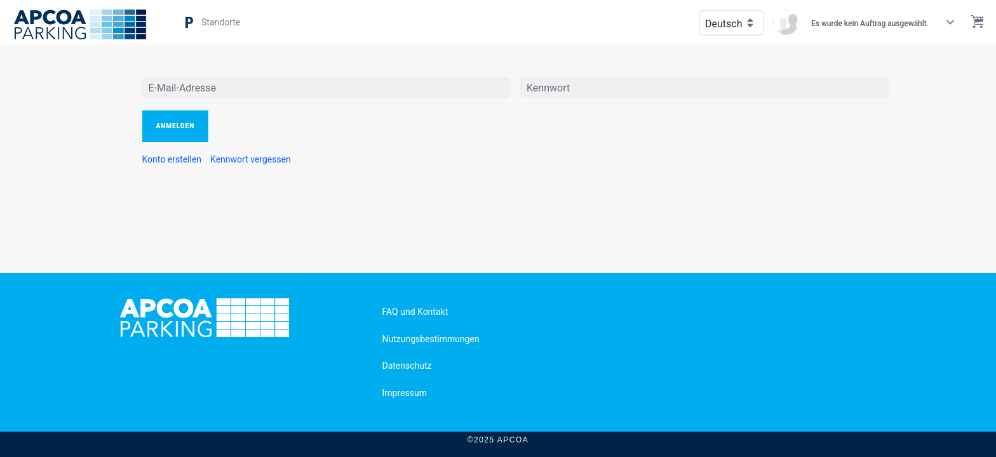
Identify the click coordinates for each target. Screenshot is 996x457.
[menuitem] (172, 159)
